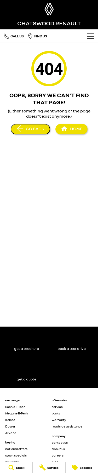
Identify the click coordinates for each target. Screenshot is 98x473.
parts (56, 413)
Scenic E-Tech (15, 407)
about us (58, 449)
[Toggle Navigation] (90, 36)
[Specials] (82, 467)
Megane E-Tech (16, 413)
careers (58, 455)
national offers (16, 449)
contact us (60, 442)
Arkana (10, 433)
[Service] (49, 467)
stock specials (16, 455)
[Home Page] (49, 9)
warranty (59, 420)
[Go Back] (30, 129)
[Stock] (16, 467)
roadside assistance (67, 426)
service (57, 407)
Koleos (10, 420)
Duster (10, 426)
